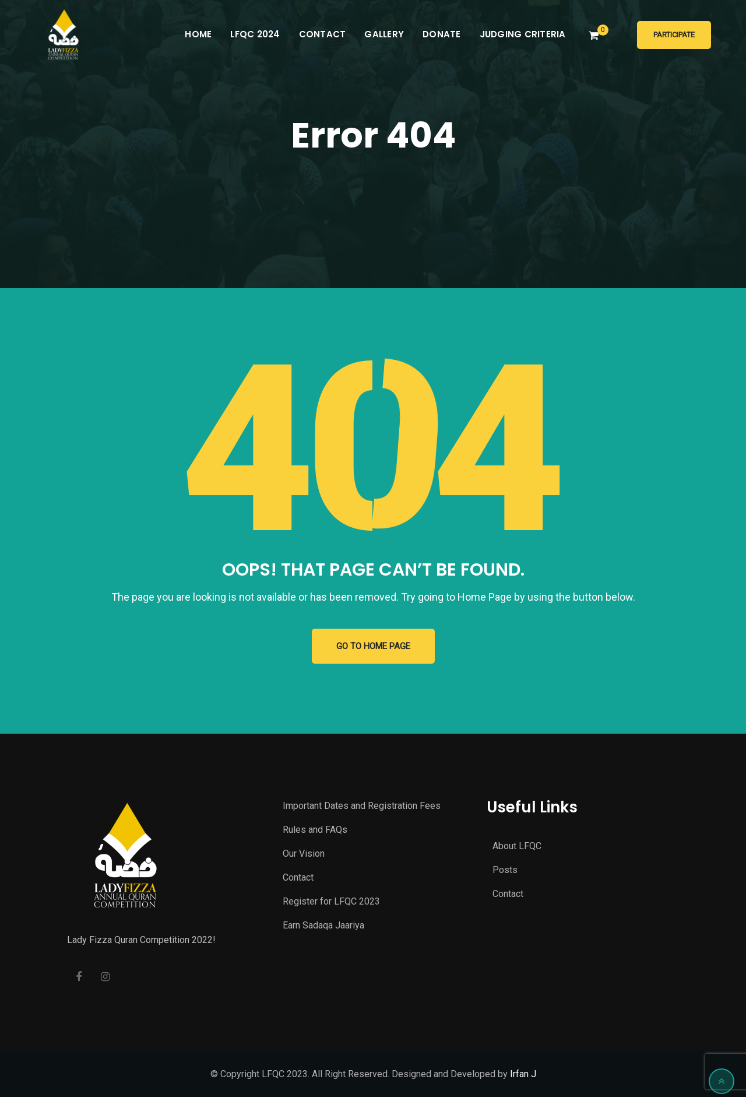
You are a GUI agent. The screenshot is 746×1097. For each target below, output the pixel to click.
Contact (322, 34)
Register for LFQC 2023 (331, 901)
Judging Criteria (523, 34)
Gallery (384, 34)
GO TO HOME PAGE (373, 646)
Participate (674, 34)
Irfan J (523, 1074)
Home (198, 34)
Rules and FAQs (315, 829)
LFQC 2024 (255, 34)
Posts (505, 869)
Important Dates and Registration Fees (362, 805)
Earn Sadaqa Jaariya (323, 925)
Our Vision (304, 853)
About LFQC (516, 845)
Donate (442, 34)
